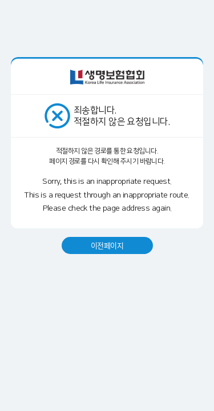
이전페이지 (107, 245)
